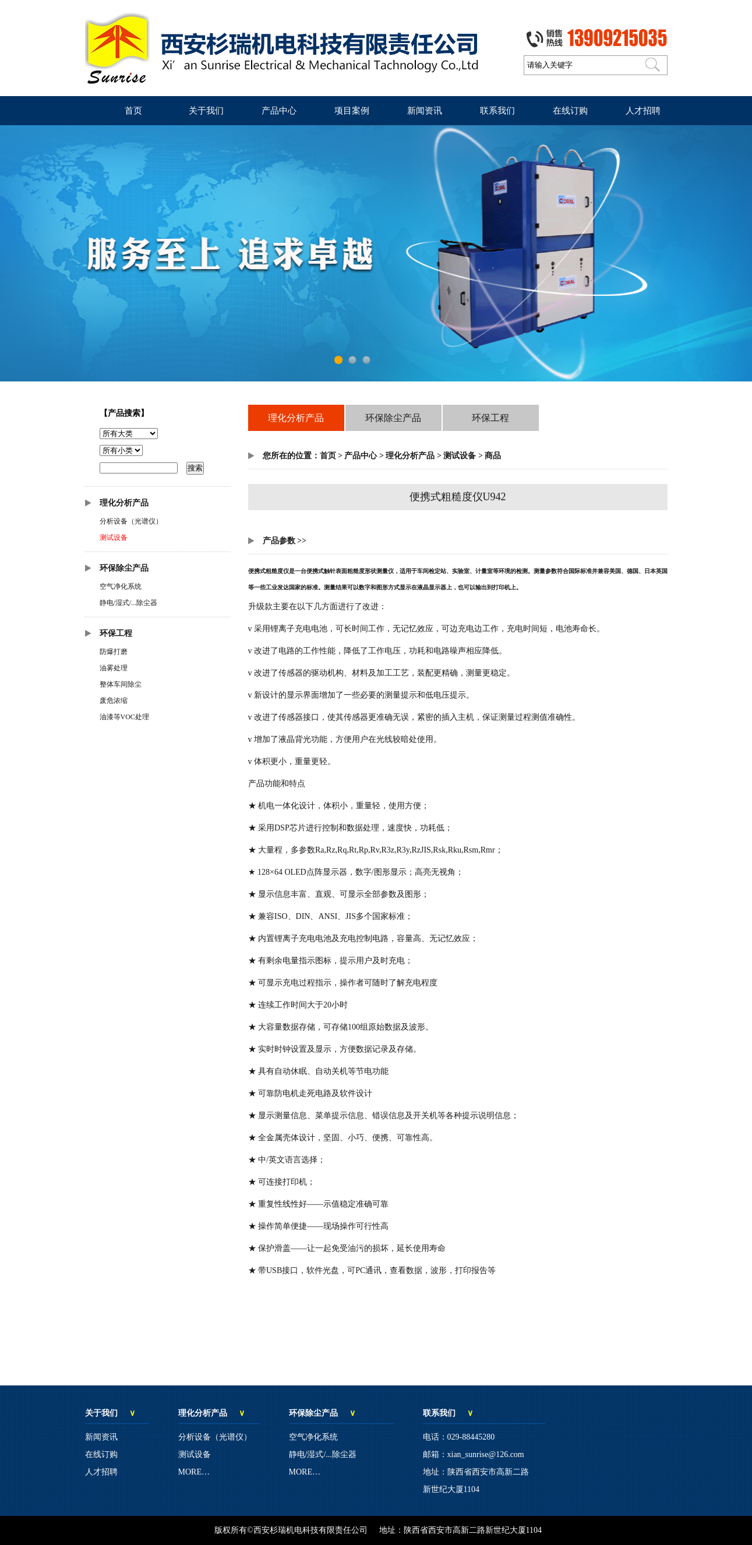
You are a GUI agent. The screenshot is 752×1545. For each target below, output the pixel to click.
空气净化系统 (121, 586)
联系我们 (497, 110)
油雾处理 (114, 668)
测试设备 (114, 537)
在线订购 (570, 110)
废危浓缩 (114, 701)
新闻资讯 (424, 110)
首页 (133, 110)
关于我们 (206, 110)
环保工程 (116, 633)
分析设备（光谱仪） (131, 521)
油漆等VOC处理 (124, 717)
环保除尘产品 (124, 568)
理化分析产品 (124, 502)
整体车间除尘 (121, 684)
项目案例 (351, 110)
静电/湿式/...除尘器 (129, 603)
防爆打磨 (114, 652)
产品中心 (279, 110)
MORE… (194, 1472)
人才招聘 (643, 110)
